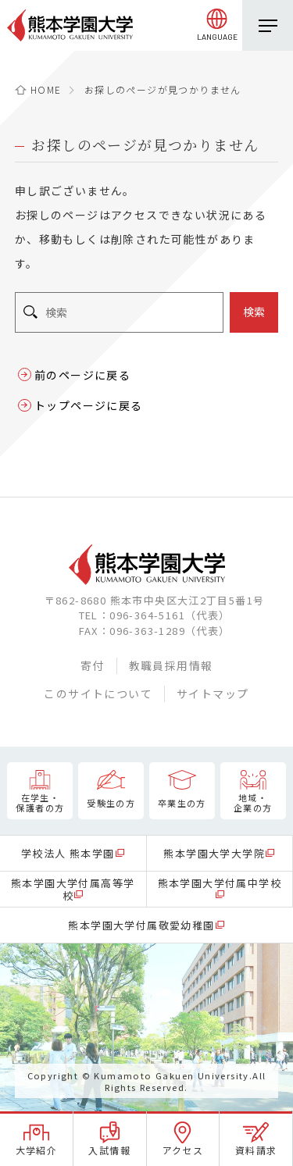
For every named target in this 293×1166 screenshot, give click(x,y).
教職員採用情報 (171, 665)
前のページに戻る (82, 375)
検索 (254, 311)
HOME (46, 89)
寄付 (92, 665)
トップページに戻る (88, 405)
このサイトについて (98, 693)
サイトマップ (212, 693)
